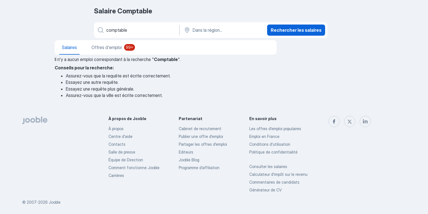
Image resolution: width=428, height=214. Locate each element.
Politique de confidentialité (273, 152)
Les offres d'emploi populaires (275, 128)
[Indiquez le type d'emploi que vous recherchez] (136, 30)
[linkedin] (365, 121)
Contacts (116, 144)
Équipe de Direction (125, 159)
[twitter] (349, 121)
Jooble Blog (189, 159)
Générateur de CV (265, 190)
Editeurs (186, 152)
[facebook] (334, 121)
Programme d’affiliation (199, 167)
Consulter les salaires (268, 166)
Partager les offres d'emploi (203, 144)
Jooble (55, 202)
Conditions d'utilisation (269, 144)
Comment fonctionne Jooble (133, 167)
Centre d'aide (120, 136)
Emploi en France (264, 136)
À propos (116, 128)
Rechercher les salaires (296, 30)
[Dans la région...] (222, 30)
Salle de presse (121, 152)
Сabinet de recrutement (200, 128)
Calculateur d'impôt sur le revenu (278, 174)
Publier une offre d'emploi (201, 136)
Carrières (116, 175)
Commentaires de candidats (274, 182)
